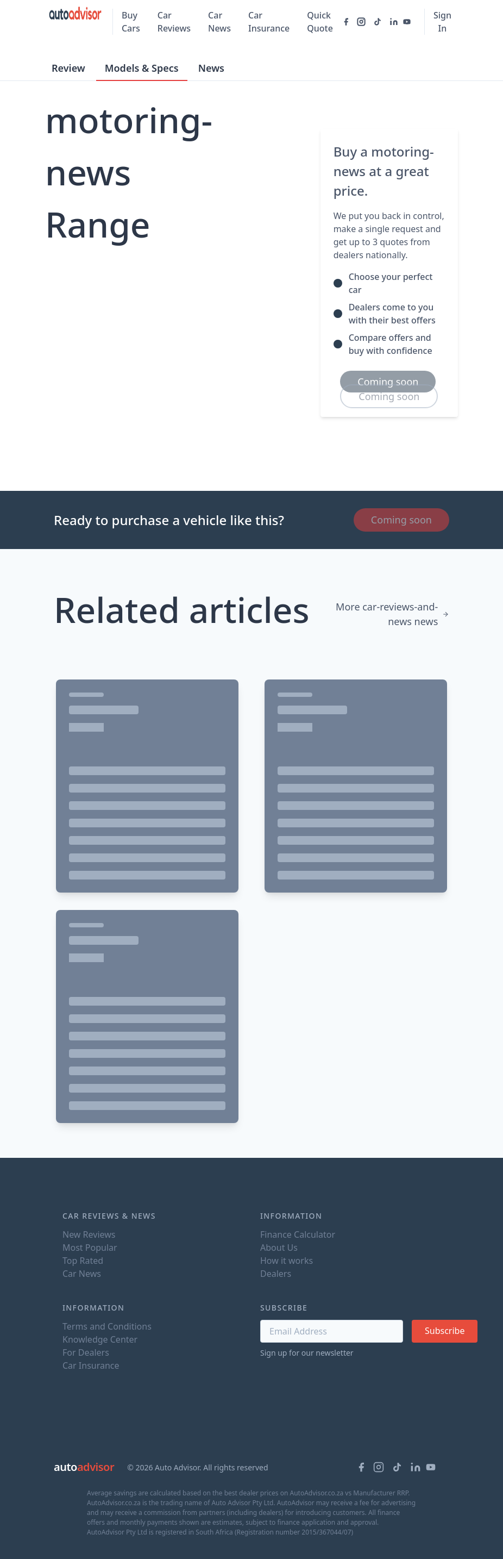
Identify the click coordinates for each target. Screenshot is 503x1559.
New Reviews (88, 1234)
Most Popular (89, 1248)
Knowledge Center (99, 1339)
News (211, 67)
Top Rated (82, 1261)
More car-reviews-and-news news (392, 614)
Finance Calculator (297, 1234)
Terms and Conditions (107, 1326)
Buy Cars (131, 21)
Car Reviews (174, 21)
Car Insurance (269, 21)
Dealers (275, 1274)
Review (68, 67)
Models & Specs (142, 67)
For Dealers (85, 1352)
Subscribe (444, 1331)
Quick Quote (320, 21)
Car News (219, 21)
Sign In (442, 21)
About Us (279, 1248)
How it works (286, 1261)
